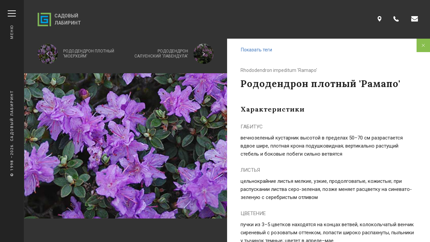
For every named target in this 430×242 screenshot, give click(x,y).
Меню (12, 24)
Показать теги (256, 49)
